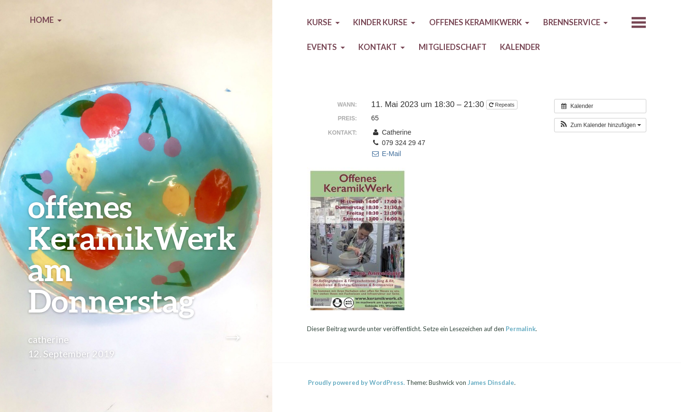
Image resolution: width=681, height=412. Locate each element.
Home (42, 20)
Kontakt (377, 47)
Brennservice (571, 22)
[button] (600, 125)
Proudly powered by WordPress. (356, 382)
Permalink (521, 329)
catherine (48, 339)
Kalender (520, 47)
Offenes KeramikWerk (475, 22)
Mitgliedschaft (453, 47)
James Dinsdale (491, 382)
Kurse (319, 22)
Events (322, 47)
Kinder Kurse (380, 22)
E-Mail (386, 153)
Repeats (502, 105)
